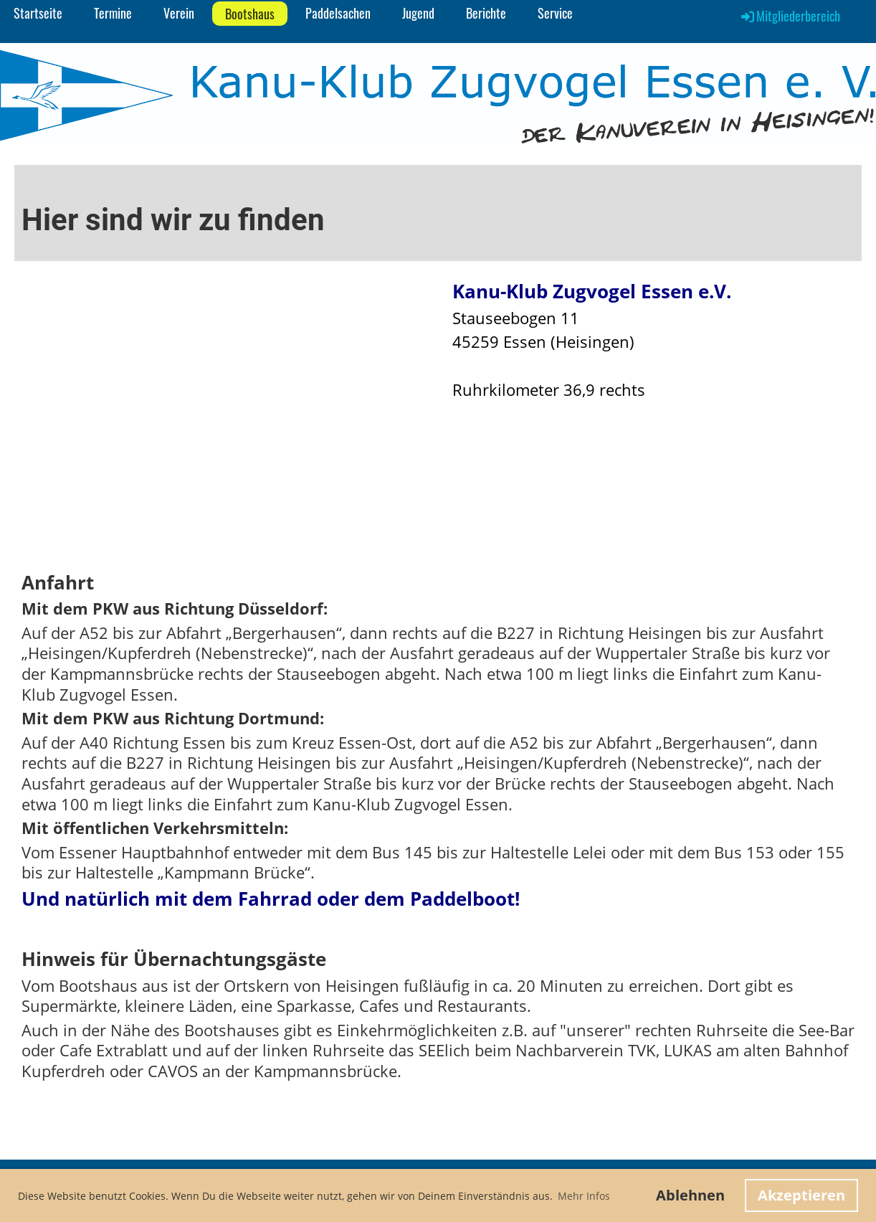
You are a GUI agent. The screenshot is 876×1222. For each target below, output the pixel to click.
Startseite (38, 13)
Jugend (418, 13)
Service (555, 13)
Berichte (486, 13)
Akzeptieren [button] (801, 1195)
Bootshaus (250, 13)
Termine (113, 13)
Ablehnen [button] (690, 1195)
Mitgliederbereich (789, 15)
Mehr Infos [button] (584, 1196)
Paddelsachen (338, 13)
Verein (178, 13)
